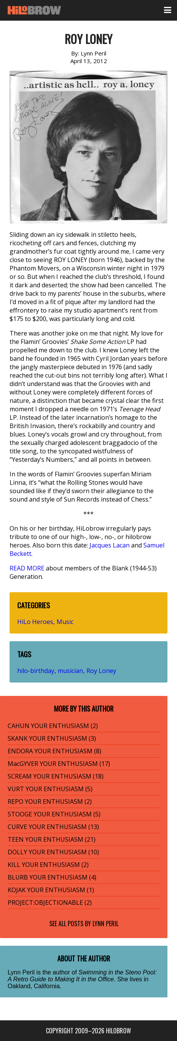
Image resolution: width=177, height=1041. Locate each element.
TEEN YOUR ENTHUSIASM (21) (52, 839)
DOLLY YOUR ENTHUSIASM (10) (53, 852)
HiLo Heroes (35, 621)
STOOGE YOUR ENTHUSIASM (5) (54, 814)
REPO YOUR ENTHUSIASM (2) (50, 801)
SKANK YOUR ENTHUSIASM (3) (52, 738)
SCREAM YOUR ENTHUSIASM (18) (56, 776)
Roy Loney (101, 670)
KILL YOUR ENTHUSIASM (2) (48, 864)
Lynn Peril (106, 923)
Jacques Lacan (109, 545)
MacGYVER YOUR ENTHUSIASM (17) (59, 763)
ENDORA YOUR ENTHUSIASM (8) (54, 751)
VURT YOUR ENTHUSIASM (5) (50, 789)
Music (65, 621)
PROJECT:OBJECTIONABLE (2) (50, 902)
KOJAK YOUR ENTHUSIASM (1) (51, 890)
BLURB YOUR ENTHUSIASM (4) (52, 877)
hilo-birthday (35, 670)
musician (70, 670)
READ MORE (27, 568)
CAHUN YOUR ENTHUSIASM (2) (53, 726)
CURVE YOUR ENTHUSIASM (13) (53, 827)
